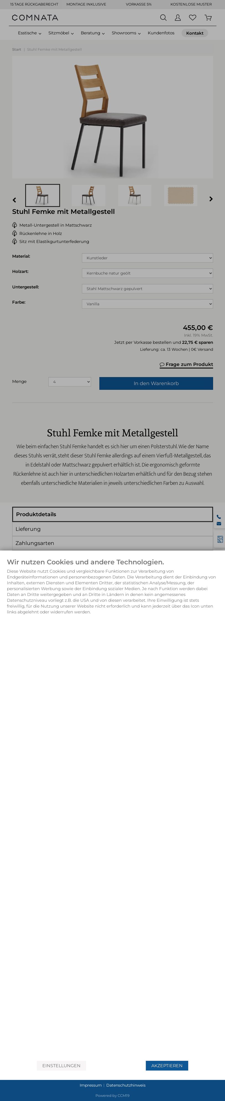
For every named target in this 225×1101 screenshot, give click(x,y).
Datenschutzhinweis (126, 1085)
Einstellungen (61, 1065)
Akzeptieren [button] (167, 1065)
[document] (112, 809)
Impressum (91, 1085)
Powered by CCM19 (112, 1095)
